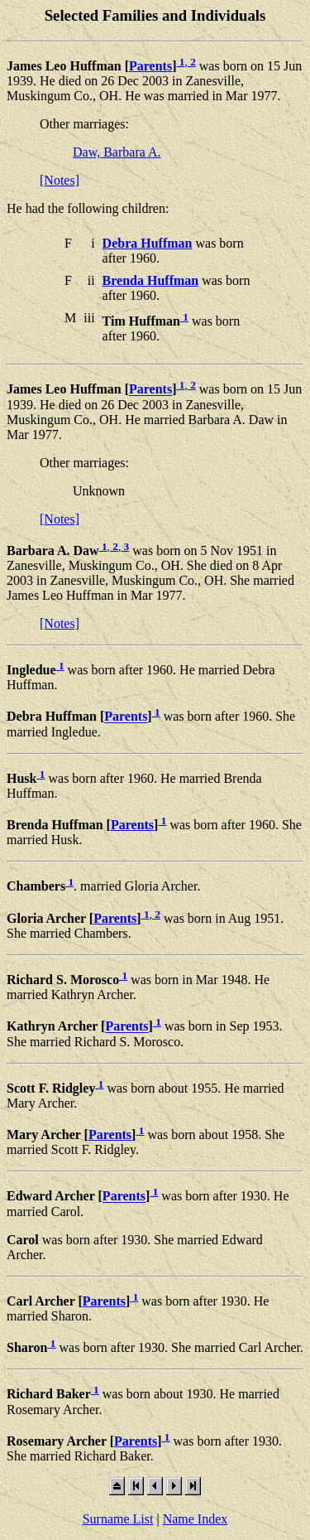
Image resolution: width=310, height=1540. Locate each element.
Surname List (118, 1519)
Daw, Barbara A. (116, 152)
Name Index (195, 1519)
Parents (150, 66)
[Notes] (59, 180)
